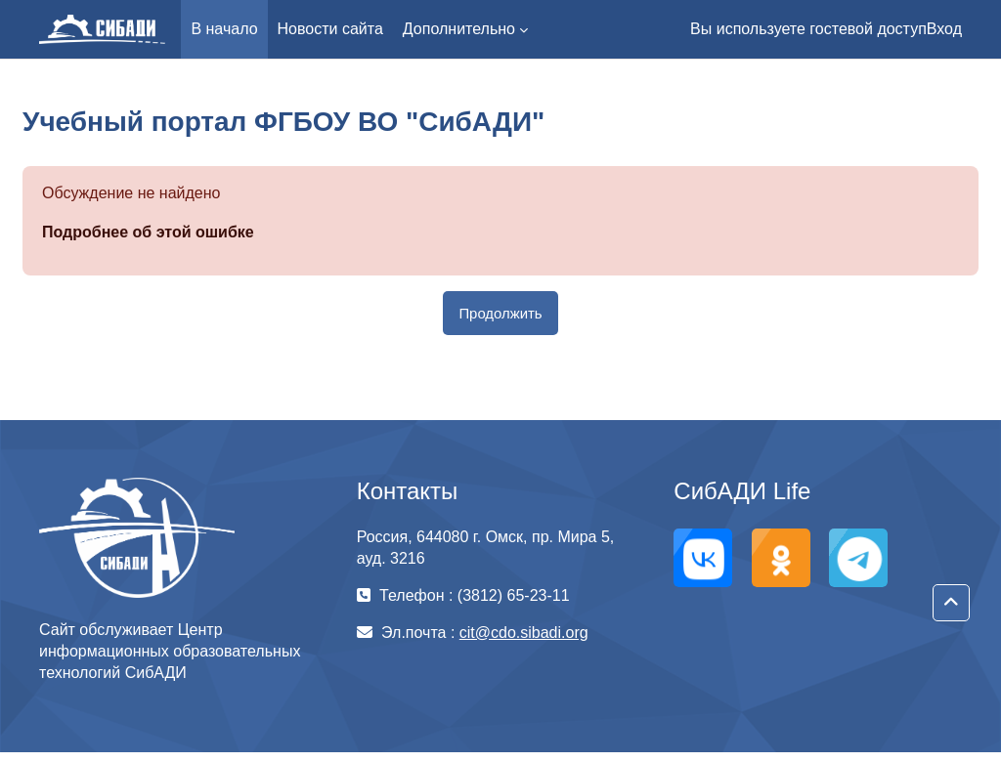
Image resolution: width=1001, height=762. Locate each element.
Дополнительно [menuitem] (459, 29)
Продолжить (500, 313)
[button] (951, 602)
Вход (944, 29)
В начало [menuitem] (224, 29)
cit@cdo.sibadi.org (523, 632)
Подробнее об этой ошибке (148, 232)
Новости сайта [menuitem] (330, 29)
